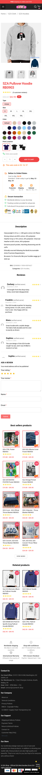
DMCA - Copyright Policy (10, 707)
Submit (5, 416)
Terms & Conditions (8, 700)
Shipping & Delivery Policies (11, 720)
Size (4, 108)
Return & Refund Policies (10, 726)
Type (4, 100)
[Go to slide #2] (21, 74)
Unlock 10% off (38, 765)
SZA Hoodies (24, 14)
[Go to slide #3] (32, 74)
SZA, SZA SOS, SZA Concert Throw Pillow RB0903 (29, 543)
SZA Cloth (12, 14)
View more (21, 556)
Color (4, 119)
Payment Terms (7, 723)
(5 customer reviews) (20, 92)
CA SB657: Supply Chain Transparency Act (16, 710)
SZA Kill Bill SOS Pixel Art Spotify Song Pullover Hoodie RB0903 (11, 624)
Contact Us (5, 729)
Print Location (8, 141)
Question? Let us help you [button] (31, 772)
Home (3, 14)
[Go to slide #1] (9, 74)
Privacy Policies (7, 704)
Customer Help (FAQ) (9, 733)
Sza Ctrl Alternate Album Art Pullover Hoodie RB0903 (11, 591)
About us (5, 697)
